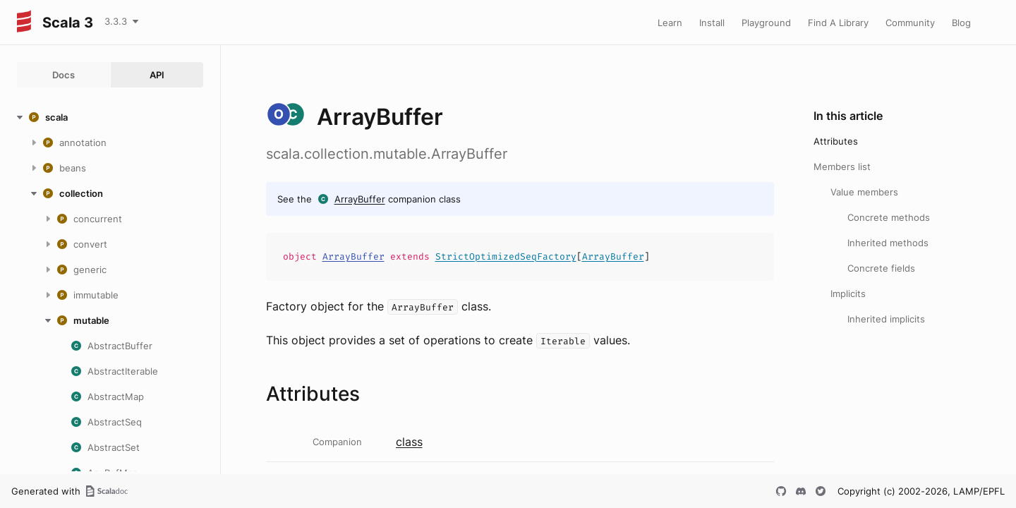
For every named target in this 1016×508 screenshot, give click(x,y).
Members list (842, 166)
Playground (766, 22)
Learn (670, 22)
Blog (961, 22)
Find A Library (838, 22)
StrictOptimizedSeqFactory (505, 256)
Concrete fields (881, 268)
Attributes (836, 141)
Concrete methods (888, 217)
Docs (63, 74)
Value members (864, 192)
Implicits (848, 293)
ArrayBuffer (359, 199)
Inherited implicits (886, 319)
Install (712, 22)
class (409, 442)
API (157, 74)
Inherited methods (888, 242)
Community (910, 22)
